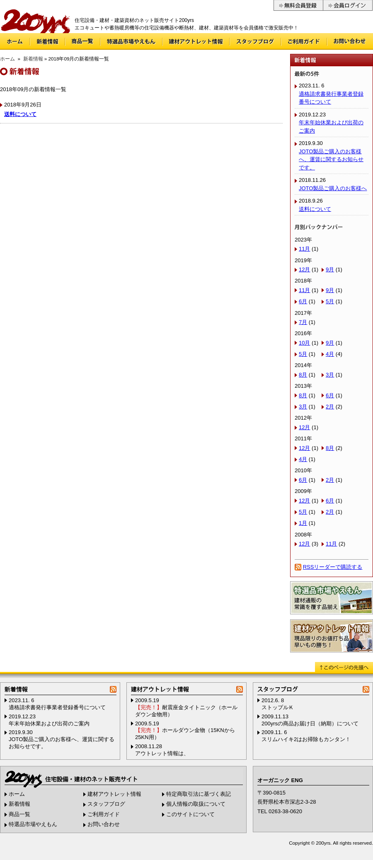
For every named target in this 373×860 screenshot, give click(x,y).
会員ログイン (348, 5)
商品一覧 (82, 41)
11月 (304, 249)
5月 (330, 301)
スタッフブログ (255, 41)
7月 (303, 322)
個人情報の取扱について (195, 804)
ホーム (14, 41)
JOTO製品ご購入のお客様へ (333, 188)
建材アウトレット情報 (196, 41)
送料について (20, 114)
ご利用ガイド (304, 41)
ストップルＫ (278, 707)
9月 (330, 269)
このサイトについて (190, 814)
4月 (330, 354)
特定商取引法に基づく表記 (198, 794)
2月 (330, 406)
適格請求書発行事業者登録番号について (57, 707)
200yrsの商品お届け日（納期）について (310, 723)
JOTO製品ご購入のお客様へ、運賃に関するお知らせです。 (331, 159)
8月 (303, 375)
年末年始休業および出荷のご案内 (49, 723)
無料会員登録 (298, 5)
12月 (304, 269)
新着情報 (47, 41)
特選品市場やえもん (131, 41)
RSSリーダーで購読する (333, 567)
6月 (303, 301)
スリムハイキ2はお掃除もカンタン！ (306, 739)
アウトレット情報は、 (162, 753)
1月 (303, 523)
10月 (304, 343)
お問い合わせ (350, 41)
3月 (330, 375)
